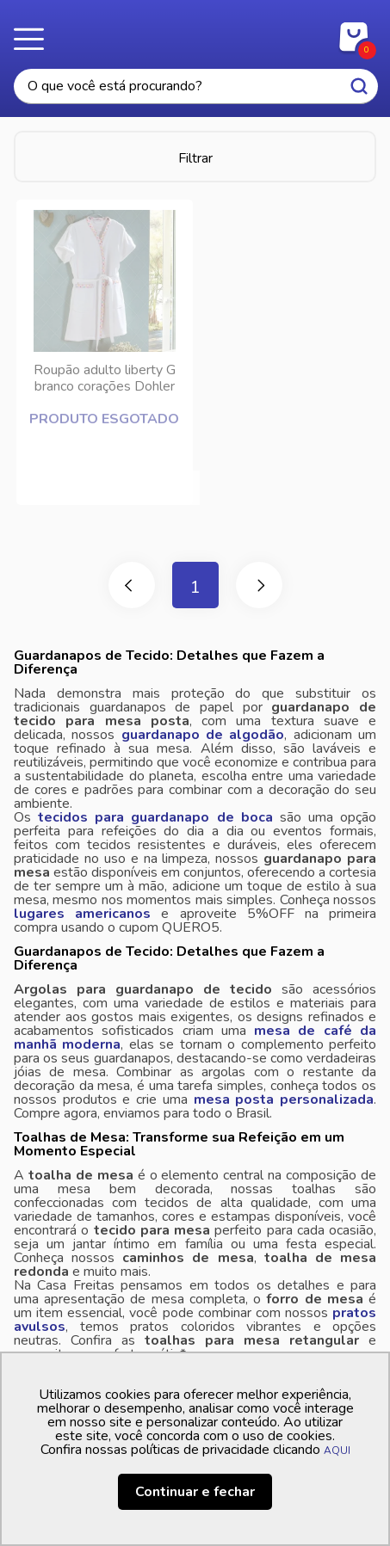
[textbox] (196, 86)
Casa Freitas (195, 32)
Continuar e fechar (195, 1491)
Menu (34, 38)
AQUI (337, 1450)
